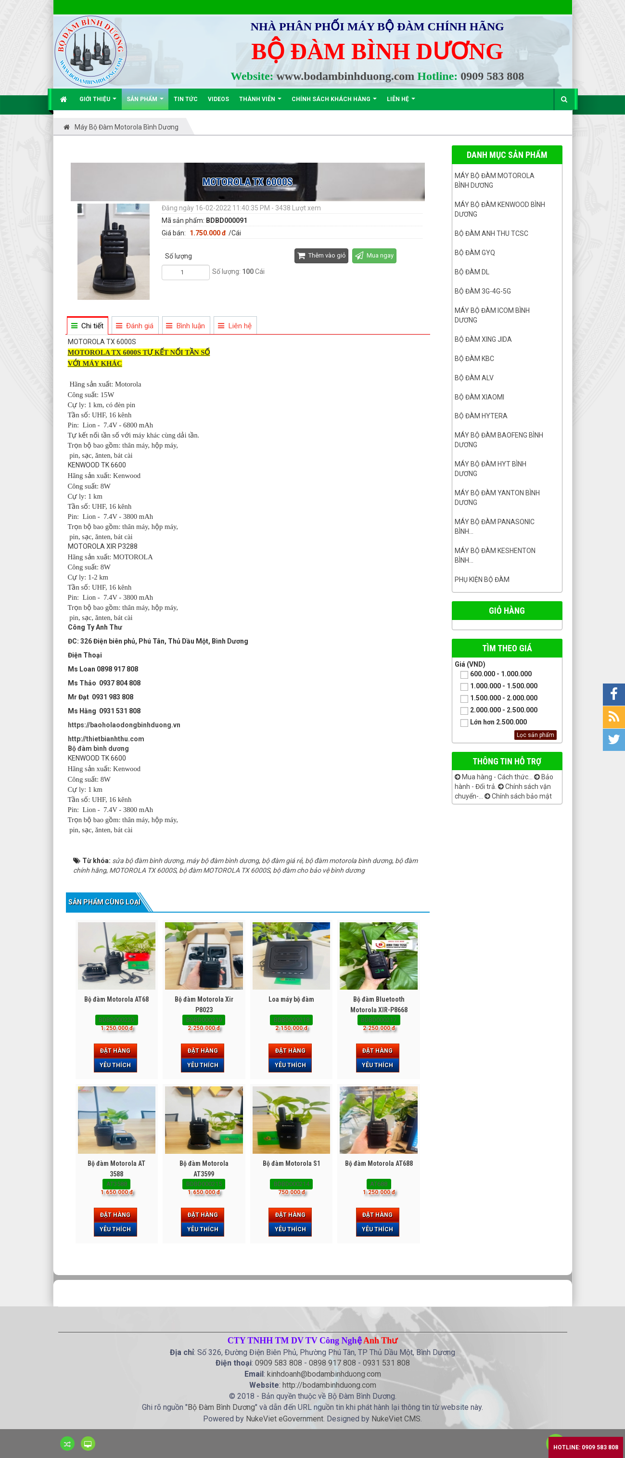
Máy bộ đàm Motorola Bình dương (495, 180)
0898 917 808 (332, 1363)
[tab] (87, 326)
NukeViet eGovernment (284, 1418)
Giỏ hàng (507, 611)
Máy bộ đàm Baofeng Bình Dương (499, 440)
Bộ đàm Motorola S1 (291, 1163)
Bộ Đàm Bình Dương (221, 1407)
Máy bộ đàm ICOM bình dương (492, 315)
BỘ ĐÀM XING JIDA (483, 339)
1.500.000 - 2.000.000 (496, 698)
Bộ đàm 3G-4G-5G (483, 291)
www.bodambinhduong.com (346, 76)
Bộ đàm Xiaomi (479, 397)
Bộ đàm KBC (474, 358)
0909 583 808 (492, 76)
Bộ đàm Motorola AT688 (379, 1163)
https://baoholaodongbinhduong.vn (124, 725)
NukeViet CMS (396, 1418)
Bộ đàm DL (472, 272)
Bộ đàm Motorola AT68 (116, 999)
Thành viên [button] (260, 103)
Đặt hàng (115, 1050)
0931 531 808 (386, 1363)
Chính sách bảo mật (518, 796)
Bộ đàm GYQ (475, 253)
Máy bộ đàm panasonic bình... (495, 526)
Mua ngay (374, 255)
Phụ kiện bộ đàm (482, 579)
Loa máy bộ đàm (291, 999)
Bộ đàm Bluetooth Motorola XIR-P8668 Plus (379, 1009)
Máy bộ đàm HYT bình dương (490, 468)
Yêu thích (115, 1065)
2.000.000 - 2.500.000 (496, 710)
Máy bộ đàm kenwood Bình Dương (500, 209)
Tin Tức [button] (186, 99)
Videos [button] (218, 99)
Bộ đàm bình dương (98, 748)
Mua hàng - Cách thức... (494, 777)
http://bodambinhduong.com (329, 1385)
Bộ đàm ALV (474, 378)
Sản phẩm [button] (145, 103)
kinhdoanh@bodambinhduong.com (324, 1374)
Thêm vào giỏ (321, 255)
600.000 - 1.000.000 (493, 674)
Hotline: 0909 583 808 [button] (585, 1447)
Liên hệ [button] (401, 103)
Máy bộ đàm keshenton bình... (495, 555)
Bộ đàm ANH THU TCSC (491, 233)
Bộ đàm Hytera (481, 416)
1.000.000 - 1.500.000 (496, 686)
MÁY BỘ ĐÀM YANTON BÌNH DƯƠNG (497, 497)
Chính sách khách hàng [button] (334, 103)
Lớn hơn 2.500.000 (491, 722)
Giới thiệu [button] (97, 103)
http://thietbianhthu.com (106, 739)
